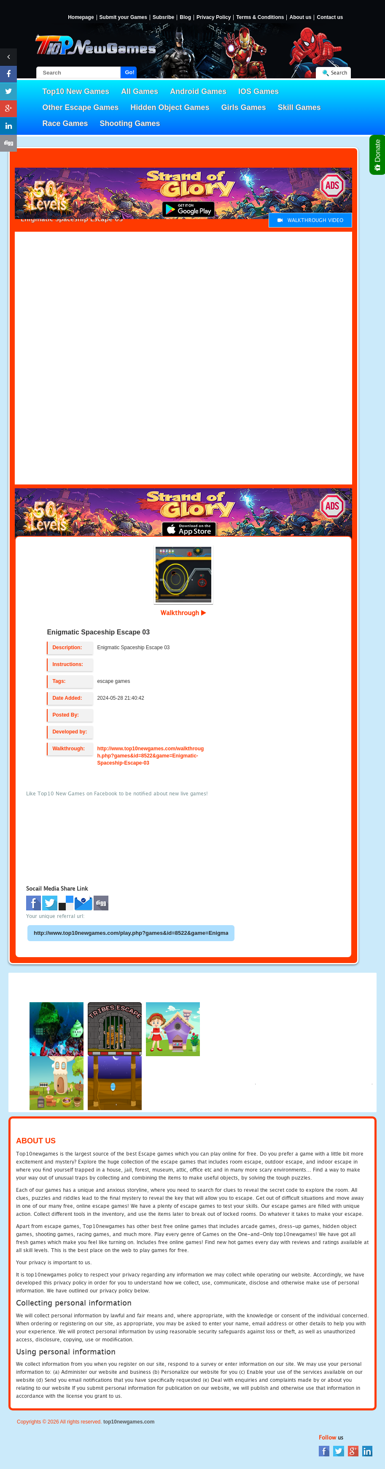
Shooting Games (130, 123)
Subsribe (163, 17)
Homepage (81, 17)
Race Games (65, 123)
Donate (378, 155)
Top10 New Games (76, 91)
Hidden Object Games (170, 107)
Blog (185, 17)
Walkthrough (183, 612)
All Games (139, 91)
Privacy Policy (214, 17)
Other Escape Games (81, 107)
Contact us (330, 17)
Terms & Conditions (260, 17)
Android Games (198, 91)
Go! (130, 72)
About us (300, 17)
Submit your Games (123, 17)
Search (339, 73)
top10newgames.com (128, 1422)
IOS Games (258, 91)
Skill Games (299, 107)
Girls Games (243, 107)
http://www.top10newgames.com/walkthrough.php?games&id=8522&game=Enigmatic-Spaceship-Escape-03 (150, 756)
